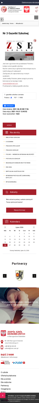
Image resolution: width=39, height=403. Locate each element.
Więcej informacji (19, 210)
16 (24, 239)
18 (34, 239)
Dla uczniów (6, 379)
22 (19, 242)
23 (24, 242)
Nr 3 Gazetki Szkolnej (15, 33)
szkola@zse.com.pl (36, 8)
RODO (3, 392)
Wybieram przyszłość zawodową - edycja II (18, 176)
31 (29, 245)
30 (24, 245)
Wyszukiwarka (11, 182)
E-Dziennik (9, 141)
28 (14, 245)
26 (5, 245)
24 (29, 242)
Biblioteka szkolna (13, 137)
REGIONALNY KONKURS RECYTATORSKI (18, 163)
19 (5, 242)
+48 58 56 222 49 (36, 11)
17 (29, 239)
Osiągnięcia (6, 389)
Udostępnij (8, 106)
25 (34, 242)
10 (29, 236)
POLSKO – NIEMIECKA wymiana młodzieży (20, 154)
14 (14, 239)
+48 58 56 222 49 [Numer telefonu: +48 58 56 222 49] (10, 346)
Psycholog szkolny (13, 158)
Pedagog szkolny (12, 150)
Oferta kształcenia (8, 376)
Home (11, 23)
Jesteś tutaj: (6, 23)
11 (34, 236)
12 (5, 239)
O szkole (4, 372)
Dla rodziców (6, 382)
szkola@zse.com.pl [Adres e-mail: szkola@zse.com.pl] (11, 348)
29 (19, 245)
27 (10, 245)
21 (14, 242)
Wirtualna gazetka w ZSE (15, 171)
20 (10, 242)
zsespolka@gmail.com (10, 83)
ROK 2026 (9, 167)
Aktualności (18, 23)
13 (10, 239)
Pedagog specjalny (13, 146)
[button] (2, 2)
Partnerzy (5, 385)
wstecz (9, 125)
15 (19, 239)
